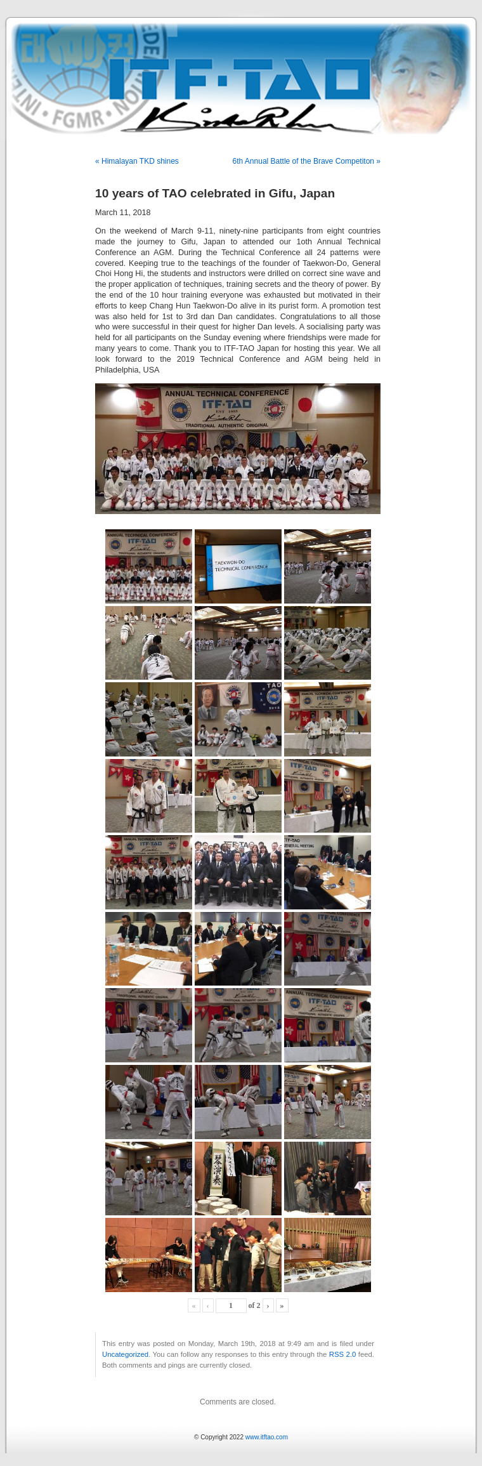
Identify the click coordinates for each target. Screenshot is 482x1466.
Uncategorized (125, 1354)
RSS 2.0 (342, 1354)
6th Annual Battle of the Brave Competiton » (307, 161)
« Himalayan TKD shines (137, 161)
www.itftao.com (266, 1437)
